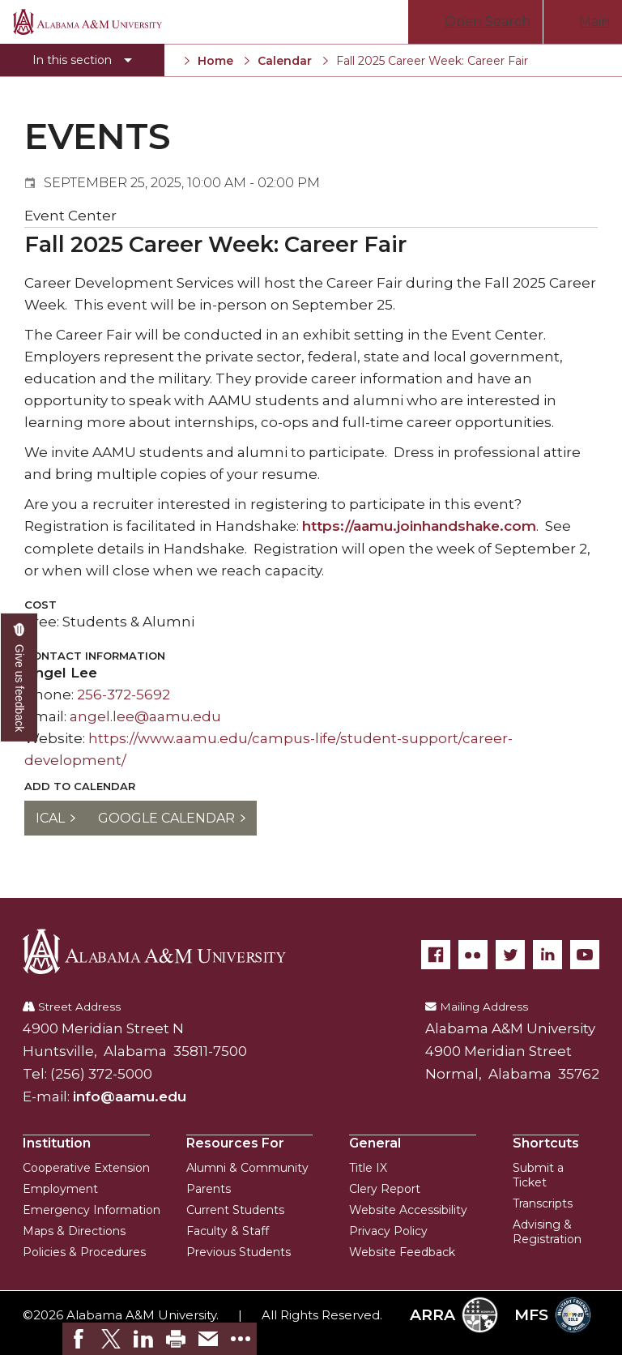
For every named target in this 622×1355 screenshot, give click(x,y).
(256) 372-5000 (101, 1074)
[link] (78, 1339)
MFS (552, 1315)
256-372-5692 (123, 694)
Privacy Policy (388, 1231)
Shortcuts (546, 1143)
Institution (57, 1143)
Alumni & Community (247, 1168)
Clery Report (384, 1189)
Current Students (235, 1210)
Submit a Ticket (538, 1175)
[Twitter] (510, 954)
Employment (60, 1189)
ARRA (454, 1315)
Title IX (368, 1168)
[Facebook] (435, 954)
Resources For (235, 1143)
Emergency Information (91, 1210)
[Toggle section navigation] (82, 60)
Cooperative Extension (86, 1168)
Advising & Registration (547, 1231)
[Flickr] (473, 954)
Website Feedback (402, 1252)
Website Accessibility (408, 1210)
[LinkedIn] (547, 954)
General (375, 1143)
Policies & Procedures (84, 1252)
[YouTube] (584, 954)
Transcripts (543, 1203)
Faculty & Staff (227, 1231)
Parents (208, 1189)
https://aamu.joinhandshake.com (419, 526)
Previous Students (238, 1252)
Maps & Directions (74, 1231)
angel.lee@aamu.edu (145, 716)
